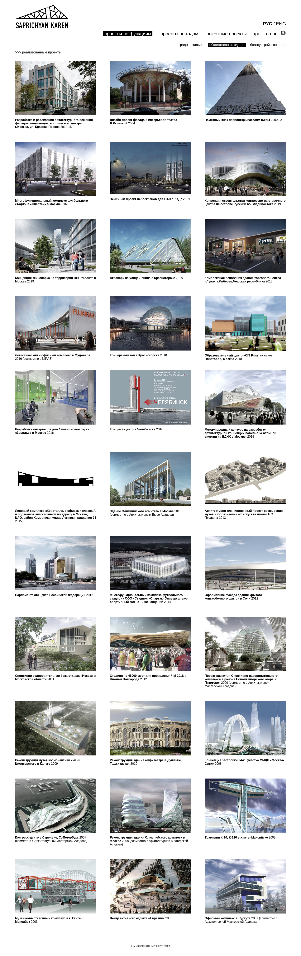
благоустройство (263, 45)
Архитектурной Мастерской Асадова (60, 841)
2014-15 (54, 123)
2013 (244, 514)
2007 (50, 837)
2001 (231, 918)
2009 (241, 679)
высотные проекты (227, 33)
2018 (146, 278)
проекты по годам (179, 33)
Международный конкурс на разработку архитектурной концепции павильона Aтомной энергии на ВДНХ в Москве (240, 433)
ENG (281, 23)
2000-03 (243, 120)
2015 (250, 436)
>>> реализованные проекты (38, 52)
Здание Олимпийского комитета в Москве (142, 511)
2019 (150, 199)
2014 (149, 598)
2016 (52, 431)
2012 (54, 595)
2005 (240, 837)
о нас (271, 33)
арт (256, 33)
